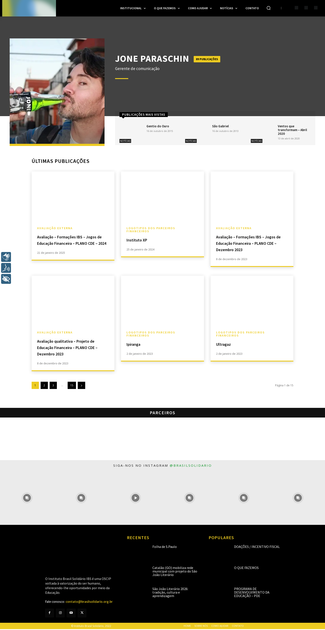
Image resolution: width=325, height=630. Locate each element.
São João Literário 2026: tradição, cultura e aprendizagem (170, 593)
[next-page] (81, 386)
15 (71, 386)
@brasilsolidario (191, 466)
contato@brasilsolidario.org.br (89, 603)
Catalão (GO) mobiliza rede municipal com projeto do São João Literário (174, 572)
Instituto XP (139, 240)
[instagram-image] (27, 499)
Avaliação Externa (55, 229)
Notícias (125, 140)
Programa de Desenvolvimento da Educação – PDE (251, 593)
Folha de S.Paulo (164, 547)
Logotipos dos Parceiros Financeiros (150, 231)
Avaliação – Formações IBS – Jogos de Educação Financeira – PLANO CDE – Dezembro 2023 (252, 244)
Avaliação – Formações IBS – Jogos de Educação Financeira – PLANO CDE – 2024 (73, 244)
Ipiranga (135, 344)
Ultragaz (225, 344)
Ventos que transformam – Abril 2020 (292, 130)
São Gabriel (220, 126)
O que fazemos (246, 568)
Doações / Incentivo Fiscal (257, 547)
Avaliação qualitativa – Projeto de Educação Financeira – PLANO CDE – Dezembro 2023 (71, 348)
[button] (268, 8)
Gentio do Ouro (157, 126)
